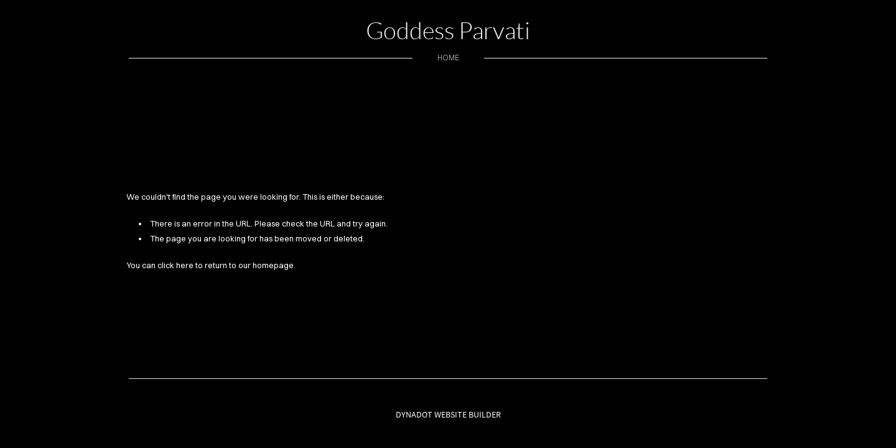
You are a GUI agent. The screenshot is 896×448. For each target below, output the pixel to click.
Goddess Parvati (448, 30)
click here (175, 265)
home (448, 57)
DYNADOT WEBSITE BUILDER (448, 414)
